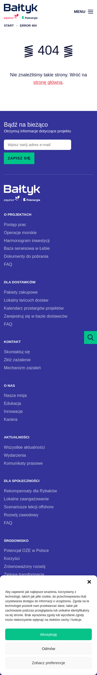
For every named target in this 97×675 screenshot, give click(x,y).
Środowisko (16, 541)
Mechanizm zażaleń (22, 367)
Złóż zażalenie (17, 359)
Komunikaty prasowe (23, 463)
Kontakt (12, 342)
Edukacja (12, 403)
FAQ (8, 264)
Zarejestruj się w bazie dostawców (36, 316)
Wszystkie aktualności (24, 447)
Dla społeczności (22, 481)
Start (9, 25)
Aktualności (16, 437)
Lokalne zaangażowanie (26, 498)
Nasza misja (15, 395)
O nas (9, 386)
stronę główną (47, 82)
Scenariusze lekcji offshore (29, 506)
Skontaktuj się (17, 351)
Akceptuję (48, 634)
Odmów (48, 648)
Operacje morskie (20, 232)
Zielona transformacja (24, 574)
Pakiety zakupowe (21, 292)
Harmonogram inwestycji (27, 240)
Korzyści (12, 558)
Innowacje (13, 411)
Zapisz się (19, 158)
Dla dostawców (19, 282)
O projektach (17, 214)
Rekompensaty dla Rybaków (30, 490)
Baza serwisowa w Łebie (27, 248)
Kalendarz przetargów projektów (34, 308)
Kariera (10, 419)
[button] (89, 581)
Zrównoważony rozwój (24, 566)
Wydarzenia (15, 455)
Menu (83, 11)
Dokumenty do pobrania (26, 256)
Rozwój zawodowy (21, 514)
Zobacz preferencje (48, 663)
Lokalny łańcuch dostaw (26, 300)
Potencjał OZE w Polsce (26, 550)
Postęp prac (15, 224)
